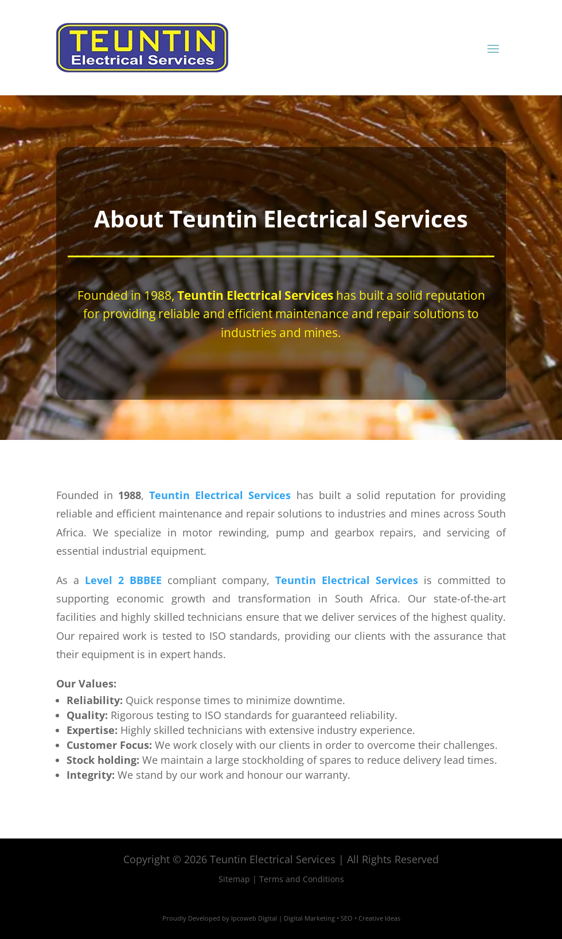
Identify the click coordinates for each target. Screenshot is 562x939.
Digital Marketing (309, 918)
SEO (347, 918)
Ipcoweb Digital (254, 918)
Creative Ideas (379, 918)
